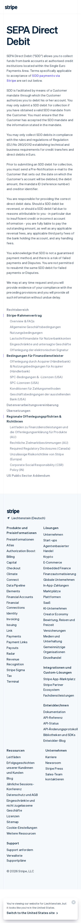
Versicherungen (54, 630)
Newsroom (53, 763)
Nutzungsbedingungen (26, 333)
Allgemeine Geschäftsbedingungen (35, 327)
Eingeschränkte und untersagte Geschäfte (40, 344)
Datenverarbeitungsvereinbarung (32, 405)
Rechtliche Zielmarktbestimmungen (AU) (39, 443)
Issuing (12, 625)
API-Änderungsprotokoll (60, 729)
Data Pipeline (16, 585)
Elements (13, 591)
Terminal (13, 681)
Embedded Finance (57, 568)
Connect (13, 579)
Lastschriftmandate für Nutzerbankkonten (40, 338)
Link (9, 630)
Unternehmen (53, 534)
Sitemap (13, 822)
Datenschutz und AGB (22, 795)
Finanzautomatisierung (59, 574)
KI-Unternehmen (55, 608)
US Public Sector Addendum (28, 475)
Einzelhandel (52, 658)
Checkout (14, 568)
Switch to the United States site (32, 913)
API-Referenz (53, 717)
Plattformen (52, 597)
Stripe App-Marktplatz (59, 679)
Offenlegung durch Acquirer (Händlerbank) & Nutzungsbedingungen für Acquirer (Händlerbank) (40, 366)
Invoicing (13, 619)
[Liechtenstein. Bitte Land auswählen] (26, 517)
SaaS (47, 602)
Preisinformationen (20, 539)
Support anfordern (20, 850)
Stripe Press (54, 768)
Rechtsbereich (18, 310)
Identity (12, 613)
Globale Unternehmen (59, 579)
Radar (11, 653)
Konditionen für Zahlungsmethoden (35, 388)
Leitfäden (14, 757)
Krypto (48, 556)
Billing (11, 556)
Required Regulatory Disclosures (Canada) (40, 448)
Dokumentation (54, 712)
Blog (10, 778)
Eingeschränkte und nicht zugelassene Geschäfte (21, 805)
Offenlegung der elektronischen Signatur (39, 350)
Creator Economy (55, 614)
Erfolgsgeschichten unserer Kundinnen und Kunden (21, 768)
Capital (12, 562)
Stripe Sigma (16, 670)
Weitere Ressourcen (21, 833)
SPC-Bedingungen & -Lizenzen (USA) (36, 377)
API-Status (51, 723)
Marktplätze (52, 591)
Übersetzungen (19, 411)
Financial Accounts (20, 597)
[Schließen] (73, 903)
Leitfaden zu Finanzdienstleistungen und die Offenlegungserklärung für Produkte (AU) (39, 432)
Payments (14, 636)
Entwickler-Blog (54, 740)
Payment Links (17, 642)
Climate (12, 574)
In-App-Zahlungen (56, 585)
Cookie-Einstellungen (22, 827)
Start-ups (50, 540)
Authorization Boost (21, 551)
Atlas (10, 545)
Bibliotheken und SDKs (59, 735)
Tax (9, 676)
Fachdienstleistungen (58, 695)
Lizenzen (13, 816)
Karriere (51, 757)
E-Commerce (52, 562)
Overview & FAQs (22, 321)
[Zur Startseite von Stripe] (11, 511)
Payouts (12, 648)
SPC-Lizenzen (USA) (24, 383)
